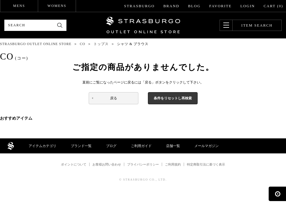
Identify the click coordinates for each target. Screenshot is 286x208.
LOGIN (247, 6)
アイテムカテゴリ (42, 146)
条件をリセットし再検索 (173, 98)
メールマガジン (206, 146)
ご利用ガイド (141, 146)
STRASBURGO (139, 6)
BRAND (171, 6)
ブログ (111, 146)
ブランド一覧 (81, 146)
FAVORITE (220, 6)
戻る (113, 98)
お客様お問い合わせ (106, 164)
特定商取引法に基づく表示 (206, 164)
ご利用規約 (173, 164)
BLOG (194, 6)
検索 (60, 25)
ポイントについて (73, 164)
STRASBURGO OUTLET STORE (143, 25)
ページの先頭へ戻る (277, 194)
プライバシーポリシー (143, 164)
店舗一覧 (173, 146)
